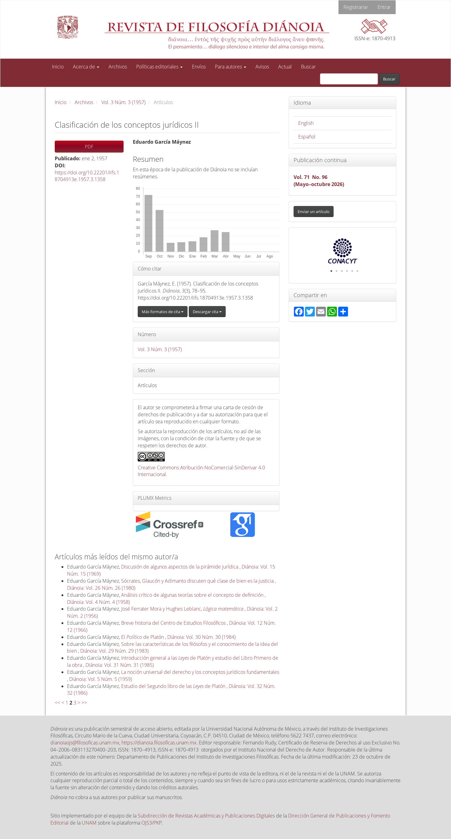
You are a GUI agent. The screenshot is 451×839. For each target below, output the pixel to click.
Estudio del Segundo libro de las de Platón (174, 686)
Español (306, 136)
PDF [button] (89, 146)
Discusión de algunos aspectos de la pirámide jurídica (180, 566)
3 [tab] (342, 271)
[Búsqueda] (349, 78)
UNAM (89, 822)
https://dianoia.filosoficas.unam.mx (158, 742)
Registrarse (355, 7)
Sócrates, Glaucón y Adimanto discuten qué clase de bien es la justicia (198, 580)
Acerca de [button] (86, 66)
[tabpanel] (343, 250)
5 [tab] (352, 271)
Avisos (262, 66)
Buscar (308, 66)
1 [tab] (331, 271)
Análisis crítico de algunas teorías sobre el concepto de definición (193, 595)
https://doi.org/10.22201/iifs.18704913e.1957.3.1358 (87, 176)
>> (84, 702)
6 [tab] (357, 271)
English (306, 123)
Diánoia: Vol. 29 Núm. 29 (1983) (114, 650)
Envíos (199, 66)
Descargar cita (207, 311)
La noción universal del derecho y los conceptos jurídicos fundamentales (200, 672)
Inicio (58, 66)
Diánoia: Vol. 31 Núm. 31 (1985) (119, 665)
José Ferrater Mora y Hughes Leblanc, (183, 608)
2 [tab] (337, 271)
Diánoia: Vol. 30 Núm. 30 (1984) (201, 637)
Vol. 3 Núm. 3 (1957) (123, 102)
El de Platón (143, 637)
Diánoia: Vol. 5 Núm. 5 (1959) (100, 679)
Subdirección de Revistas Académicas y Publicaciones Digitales (206, 815)
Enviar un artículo (314, 211)
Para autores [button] (230, 66)
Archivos (118, 66)
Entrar (384, 7)
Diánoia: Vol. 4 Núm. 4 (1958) (98, 602)
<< (57, 702)
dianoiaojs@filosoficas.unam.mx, (85, 742)
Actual (285, 66)
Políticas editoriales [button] (159, 66)
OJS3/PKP (151, 822)
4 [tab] (347, 271)
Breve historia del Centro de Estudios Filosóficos (174, 623)
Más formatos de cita (163, 311)
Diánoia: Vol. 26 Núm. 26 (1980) (101, 588)
